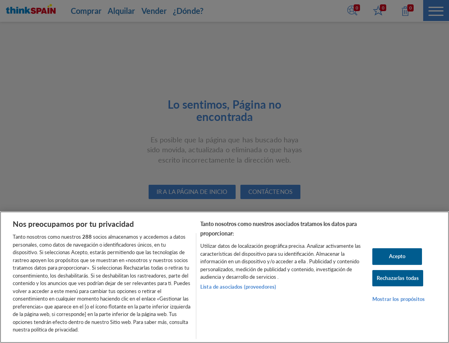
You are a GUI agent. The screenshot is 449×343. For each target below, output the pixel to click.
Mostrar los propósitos (398, 299)
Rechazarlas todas (398, 278)
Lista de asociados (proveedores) (238, 287)
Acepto (397, 256)
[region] (224, 277)
